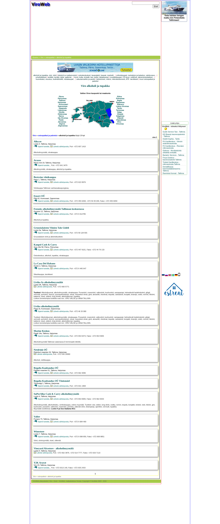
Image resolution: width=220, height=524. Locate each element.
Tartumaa (120, 110)
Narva (61, 116)
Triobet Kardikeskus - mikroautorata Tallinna (171, 163)
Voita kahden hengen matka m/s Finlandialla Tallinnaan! (174, 11)
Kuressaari (63, 104)
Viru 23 (36, 465)
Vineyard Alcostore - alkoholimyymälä (54, 448)
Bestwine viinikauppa (45, 177)
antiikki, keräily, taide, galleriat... (60, 77)
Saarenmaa (62, 106)
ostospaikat (50, 57)
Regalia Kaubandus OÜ (46, 368)
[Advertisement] (96, 31)
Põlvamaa (120, 98)
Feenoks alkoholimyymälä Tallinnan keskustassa (59, 209)
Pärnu (61, 96)
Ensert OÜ (39, 196)
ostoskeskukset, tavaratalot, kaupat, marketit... (96, 75)
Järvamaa (62, 122)
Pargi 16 (37, 309)
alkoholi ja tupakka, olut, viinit (44, 75)
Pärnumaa (62, 98)
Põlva (119, 96)
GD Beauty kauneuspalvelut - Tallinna (174, 135)
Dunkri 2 (37, 266)
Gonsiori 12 (38, 211)
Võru (119, 122)
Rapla (119, 100)
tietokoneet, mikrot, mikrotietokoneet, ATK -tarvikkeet (117, 79)
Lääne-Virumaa (122, 106)
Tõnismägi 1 (38, 383)
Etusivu (35, 57)
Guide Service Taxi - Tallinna (174, 132)
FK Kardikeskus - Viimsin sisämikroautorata (172, 142)
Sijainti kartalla (41, 146)
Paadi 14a (38, 333)
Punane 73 (38, 419)
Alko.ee (37, 141)
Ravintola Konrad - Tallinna (173, 173)
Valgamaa (120, 116)
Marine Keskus (42, 331)
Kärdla (61, 112)
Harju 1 (36, 180)
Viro (41, 57)
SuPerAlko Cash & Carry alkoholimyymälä (56, 394)
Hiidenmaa (62, 114)
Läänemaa (62, 110)
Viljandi (120, 118)
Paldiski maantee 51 (42, 370)
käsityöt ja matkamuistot (67, 75)
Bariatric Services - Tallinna (173, 155)
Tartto (119, 108)
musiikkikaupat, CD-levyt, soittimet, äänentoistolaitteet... (132, 77)
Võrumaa (120, 124)
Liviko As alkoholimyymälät (48, 282)
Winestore (39, 431)
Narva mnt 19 (39, 163)
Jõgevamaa (63, 126)
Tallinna (62, 100)
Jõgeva (62, 124)
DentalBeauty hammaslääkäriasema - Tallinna (172, 169)
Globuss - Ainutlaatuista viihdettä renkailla (172, 151)
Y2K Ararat (40, 462)
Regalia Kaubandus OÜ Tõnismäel (52, 381)
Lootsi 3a (37, 230)
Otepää (120, 114)
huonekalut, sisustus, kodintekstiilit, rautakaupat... (55, 79)
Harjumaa (62, 102)
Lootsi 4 (37, 144)
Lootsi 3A (37, 285)
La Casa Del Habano (44, 263)
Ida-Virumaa (63, 118)
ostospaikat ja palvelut (47, 135)
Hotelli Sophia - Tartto (171, 139)
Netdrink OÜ (40, 349)
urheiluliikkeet (41, 77)
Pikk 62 (37, 198)
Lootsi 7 (37, 434)
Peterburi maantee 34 (42, 352)
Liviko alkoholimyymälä (46, 306)
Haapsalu (63, 108)
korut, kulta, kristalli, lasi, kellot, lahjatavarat (91, 77)
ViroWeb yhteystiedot (40, 481)
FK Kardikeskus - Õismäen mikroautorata (173, 147)
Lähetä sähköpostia (59, 146)
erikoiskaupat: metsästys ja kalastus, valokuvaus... (136, 75)
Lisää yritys (174, 123)
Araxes (37, 160)
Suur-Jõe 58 (38, 247)
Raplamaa (120, 102)
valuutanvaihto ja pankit (85, 79)
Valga (119, 112)
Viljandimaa (121, 120)
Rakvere (120, 104)
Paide (61, 120)
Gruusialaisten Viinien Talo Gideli (51, 227)
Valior (37, 416)
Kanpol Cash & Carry (45, 244)
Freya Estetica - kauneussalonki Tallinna (172, 159)
